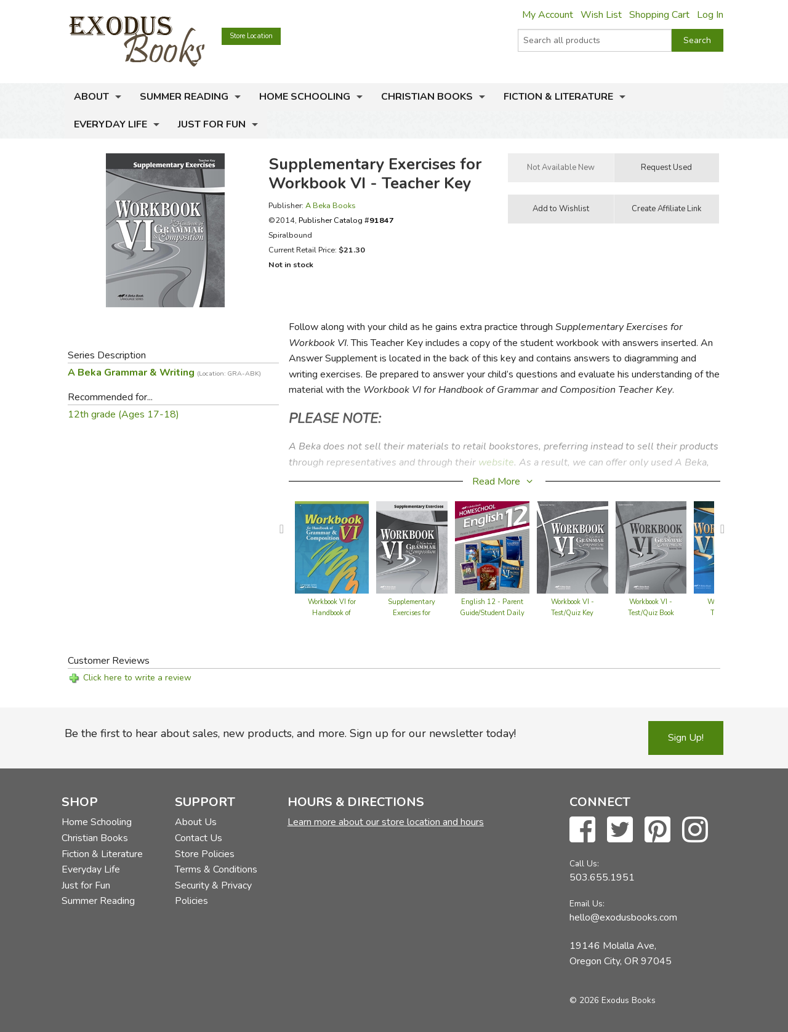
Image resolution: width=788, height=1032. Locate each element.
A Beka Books (330, 205)
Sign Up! (686, 737)
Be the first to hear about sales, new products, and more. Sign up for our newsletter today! (290, 733)
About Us (196, 822)
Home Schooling (304, 96)
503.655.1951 (602, 877)
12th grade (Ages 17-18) (123, 414)
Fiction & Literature (558, 96)
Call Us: (584, 863)
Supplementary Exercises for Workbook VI (411, 613)
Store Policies (205, 854)
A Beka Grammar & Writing (164, 372)
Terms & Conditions (216, 869)
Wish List (601, 15)
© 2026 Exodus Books (612, 1000)
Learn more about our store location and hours (385, 822)
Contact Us (198, 838)
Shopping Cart (659, 15)
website (496, 462)
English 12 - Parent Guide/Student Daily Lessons (492, 613)
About (91, 96)
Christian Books (427, 96)
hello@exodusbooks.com (623, 917)
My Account (547, 15)
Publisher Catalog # (346, 220)
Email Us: (587, 903)
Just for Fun (212, 124)
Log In (710, 15)
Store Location (251, 36)
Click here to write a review (137, 677)
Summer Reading (184, 96)
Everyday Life (110, 124)
